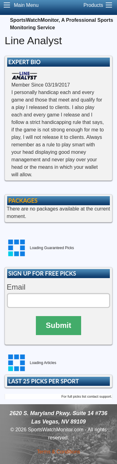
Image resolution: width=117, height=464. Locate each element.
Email (16, 287)
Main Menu (26, 5)
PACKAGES (22, 200)
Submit (58, 325)
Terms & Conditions (58, 451)
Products (93, 5)
